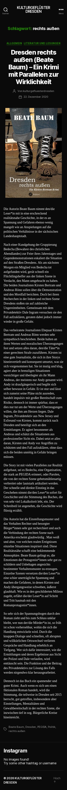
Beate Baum (16, 727)
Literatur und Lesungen (42, 43)
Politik (51, 727)
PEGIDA (41, 727)
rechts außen (17, 731)
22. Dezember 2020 (36, 96)
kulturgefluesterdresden (38, 91)
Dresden (30, 727)
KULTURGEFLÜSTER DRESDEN (33, 9)
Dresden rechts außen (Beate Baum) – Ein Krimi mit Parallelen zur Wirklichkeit (33, 67)
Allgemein (14, 43)
